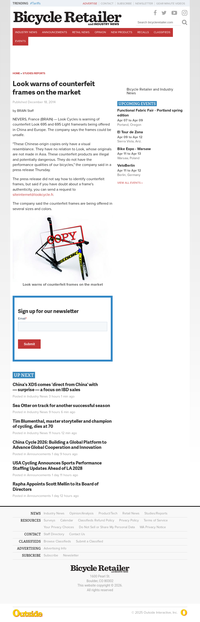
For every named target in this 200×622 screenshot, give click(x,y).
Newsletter (144, 3)
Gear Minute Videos (170, 3)
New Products (121, 32)
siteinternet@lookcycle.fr (33, 194)
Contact (107, 3)
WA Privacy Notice (153, 527)
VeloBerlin (126, 165)
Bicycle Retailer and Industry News (150, 91)
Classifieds (162, 32)
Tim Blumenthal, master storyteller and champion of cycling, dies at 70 (62, 423)
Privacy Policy (129, 520)
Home (16, 73)
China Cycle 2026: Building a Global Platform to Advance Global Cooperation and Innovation (60, 444)
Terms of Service (156, 520)
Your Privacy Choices (59, 527)
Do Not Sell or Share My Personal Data (107, 527)
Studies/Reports (34, 73)
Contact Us (77, 534)
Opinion (100, 32)
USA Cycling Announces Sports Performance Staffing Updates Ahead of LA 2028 (57, 465)
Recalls (143, 32)
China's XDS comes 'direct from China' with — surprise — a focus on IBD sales (55, 387)
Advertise (90, 3)
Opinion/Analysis (81, 513)
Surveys (49, 520)
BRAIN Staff (25, 111)
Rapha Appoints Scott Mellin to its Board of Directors (56, 486)
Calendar (66, 520)
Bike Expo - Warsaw (134, 149)
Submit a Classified (89, 541)
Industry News (26, 32)
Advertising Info (55, 548)
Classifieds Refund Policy (96, 520)
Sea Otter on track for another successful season (61, 405)
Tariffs (36, 3)
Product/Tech (108, 513)
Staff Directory (54, 534)
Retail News (80, 32)
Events (20, 41)
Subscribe (124, 3)
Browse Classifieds (57, 541)
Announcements (54, 32)
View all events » (130, 182)
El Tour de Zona (130, 132)
